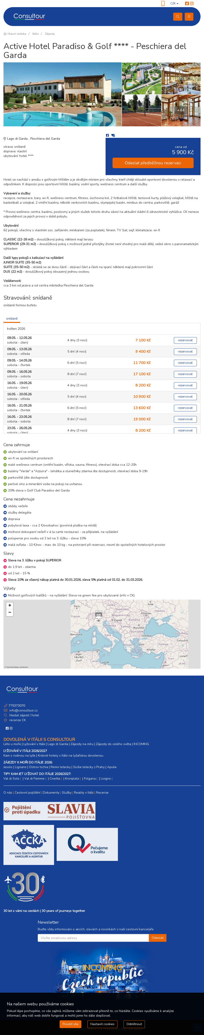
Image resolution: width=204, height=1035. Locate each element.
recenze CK (17, 720)
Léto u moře (12, 744)
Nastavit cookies (102, 1024)
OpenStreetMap (12, 667)
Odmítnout (134, 1024)
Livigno (106, 778)
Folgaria (90, 778)
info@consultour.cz (23, 710)
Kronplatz (72, 778)
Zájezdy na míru (82, 744)
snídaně (11, 318)
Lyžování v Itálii (34, 744)
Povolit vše (70, 1024)
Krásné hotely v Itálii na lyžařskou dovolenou (70, 755)
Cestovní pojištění (27, 792)
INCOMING (141, 744)
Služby (67, 792)
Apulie (112, 767)
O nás (7, 792)
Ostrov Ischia (38, 767)
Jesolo (7, 767)
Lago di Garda (18, 138)
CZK (174, 3)
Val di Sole (11, 778)
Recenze (102, 792)
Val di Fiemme (34, 778)
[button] (98, 616)
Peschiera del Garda (45, 138)
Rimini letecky (61, 767)
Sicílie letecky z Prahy (89, 767)
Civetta (55, 778)
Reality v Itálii (84, 792)
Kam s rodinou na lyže (19, 755)
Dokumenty (51, 792)
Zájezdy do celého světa (113, 744)
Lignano (20, 767)
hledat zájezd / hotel (24, 715)
